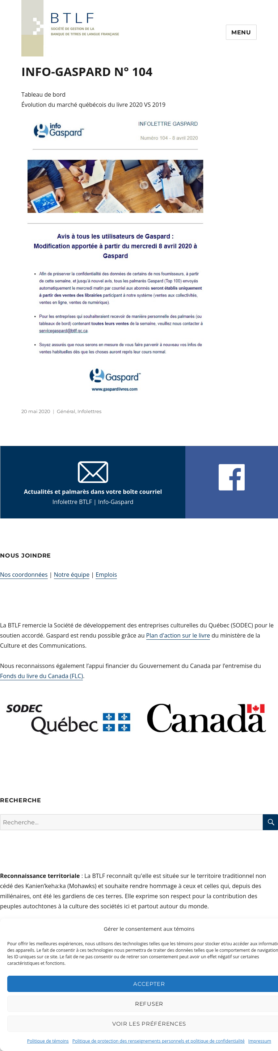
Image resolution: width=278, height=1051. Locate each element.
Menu (241, 32)
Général (66, 411)
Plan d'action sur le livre (178, 635)
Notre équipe (71, 575)
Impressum (259, 1041)
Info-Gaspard (116, 502)
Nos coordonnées (24, 575)
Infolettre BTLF (72, 502)
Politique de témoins (48, 1041)
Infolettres (89, 411)
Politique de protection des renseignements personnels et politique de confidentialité (158, 1041)
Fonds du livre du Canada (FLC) (41, 676)
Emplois (106, 575)
